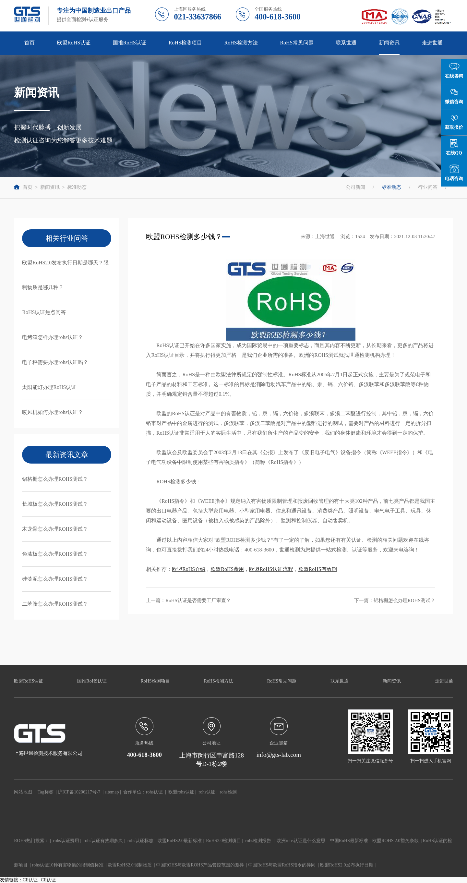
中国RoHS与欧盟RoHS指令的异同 (282, 865)
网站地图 (23, 792)
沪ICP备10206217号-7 (79, 792)
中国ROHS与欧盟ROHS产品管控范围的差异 (200, 865)
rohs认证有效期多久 (103, 840)
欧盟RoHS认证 (73, 42)
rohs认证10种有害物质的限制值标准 (67, 865)
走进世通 (432, 42)
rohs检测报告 (258, 840)
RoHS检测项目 (185, 42)
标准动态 (77, 187)
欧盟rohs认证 (181, 792)
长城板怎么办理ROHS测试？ (55, 504)
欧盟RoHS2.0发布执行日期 (346, 865)
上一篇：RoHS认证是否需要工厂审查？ (188, 600)
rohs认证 (154, 792)
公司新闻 (355, 187)
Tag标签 (46, 792)
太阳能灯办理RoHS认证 (49, 387)
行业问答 (427, 187)
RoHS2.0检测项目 (223, 840)
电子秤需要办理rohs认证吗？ (55, 362)
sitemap (112, 792)
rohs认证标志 (140, 840)
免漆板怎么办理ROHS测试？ (55, 554)
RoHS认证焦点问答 (44, 312)
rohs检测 (228, 792)
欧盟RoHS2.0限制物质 (130, 865)
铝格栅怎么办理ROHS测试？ (55, 479)
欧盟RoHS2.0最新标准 (180, 840)
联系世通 (346, 42)
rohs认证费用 (66, 840)
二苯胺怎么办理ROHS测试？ (55, 604)
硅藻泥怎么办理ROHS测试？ (55, 579)
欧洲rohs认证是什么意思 (301, 840)
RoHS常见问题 (296, 42)
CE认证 (30, 879)
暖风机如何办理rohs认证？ (52, 412)
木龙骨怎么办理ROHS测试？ (55, 529)
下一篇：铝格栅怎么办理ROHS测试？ (394, 600)
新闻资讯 (389, 42)
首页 (29, 42)
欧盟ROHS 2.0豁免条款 (395, 840)
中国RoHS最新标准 (349, 840)
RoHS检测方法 (241, 42)
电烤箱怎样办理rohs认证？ (52, 337)
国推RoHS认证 (129, 42)
